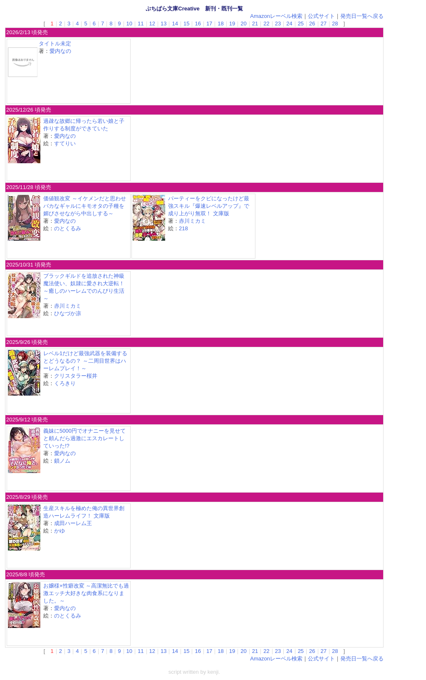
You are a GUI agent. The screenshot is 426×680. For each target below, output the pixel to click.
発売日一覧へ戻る (362, 16)
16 (198, 23)
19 (232, 23)
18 (220, 23)
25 (301, 23)
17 (209, 23)
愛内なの (60, 51)
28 (335, 23)
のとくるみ (67, 228)
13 (163, 23)
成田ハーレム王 (73, 523)
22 (266, 23)
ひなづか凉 (67, 313)
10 (129, 23)
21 (255, 23)
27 (324, 23)
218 (183, 228)
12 (152, 23)
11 (141, 23)
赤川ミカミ (192, 221)
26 (312, 23)
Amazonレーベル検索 (276, 16)
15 (186, 23)
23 (278, 23)
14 (175, 23)
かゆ (59, 531)
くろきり (65, 383)
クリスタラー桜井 (75, 376)
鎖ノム (62, 461)
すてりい (65, 143)
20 (243, 23)
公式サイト (321, 16)
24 (289, 23)
